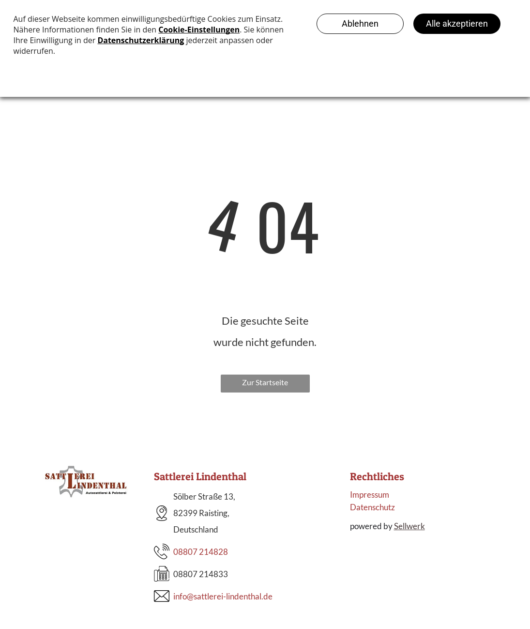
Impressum (369, 494)
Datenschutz (372, 507)
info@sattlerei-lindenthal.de (223, 596)
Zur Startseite (265, 382)
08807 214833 (200, 574)
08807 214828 (200, 552)
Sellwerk (409, 526)
